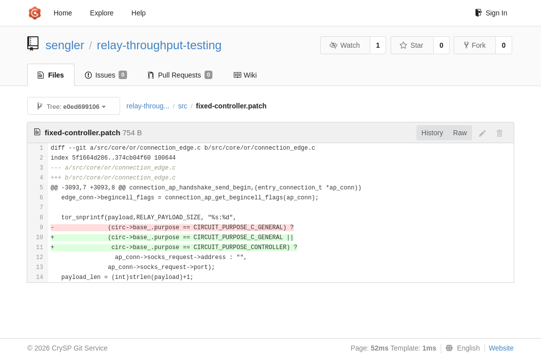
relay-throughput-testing (159, 45)
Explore (101, 13)
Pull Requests (180, 75)
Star (411, 45)
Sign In (491, 13)
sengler (65, 45)
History (432, 133)
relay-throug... (148, 105)
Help (139, 13)
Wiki (245, 75)
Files (51, 75)
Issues (106, 75)
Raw (460, 133)
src (183, 106)
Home (63, 13)
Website (501, 348)
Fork (474, 45)
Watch (344, 45)
